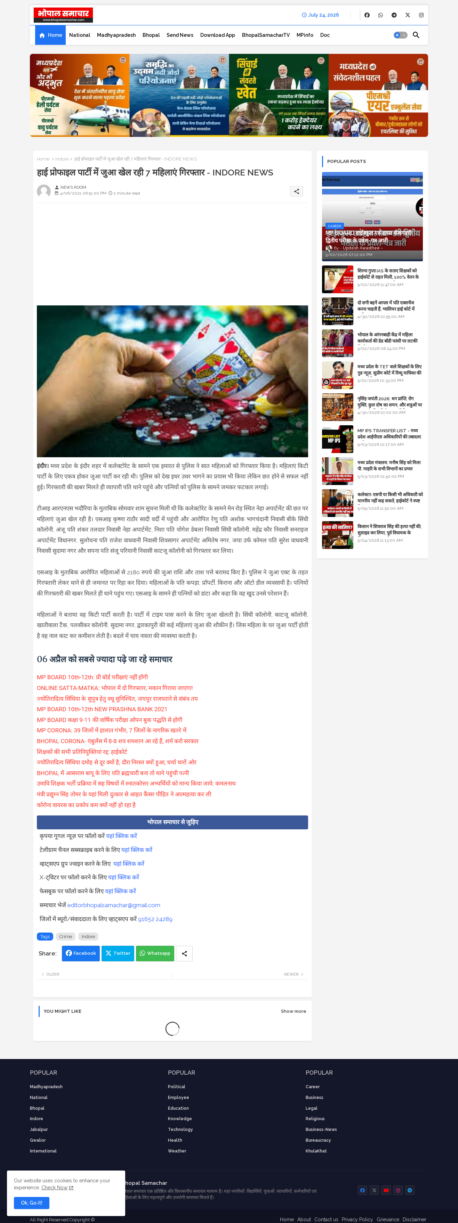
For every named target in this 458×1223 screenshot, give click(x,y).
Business (314, 1097)
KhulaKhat (316, 1151)
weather (177, 1151)
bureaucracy (318, 1140)
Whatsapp (158, 953)
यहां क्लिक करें (121, 835)
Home (55, 35)
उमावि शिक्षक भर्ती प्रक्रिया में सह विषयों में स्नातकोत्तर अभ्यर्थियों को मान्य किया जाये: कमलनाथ (136, 783)
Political (176, 1086)
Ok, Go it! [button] (31, 1203)
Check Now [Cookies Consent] (54, 1187)
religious (315, 1118)
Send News (180, 35)
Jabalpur (39, 1129)
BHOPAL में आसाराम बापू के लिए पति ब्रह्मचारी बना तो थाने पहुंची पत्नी (113, 773)
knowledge (180, 1118)
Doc (325, 35)
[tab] (50, 35)
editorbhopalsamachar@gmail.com (113, 905)
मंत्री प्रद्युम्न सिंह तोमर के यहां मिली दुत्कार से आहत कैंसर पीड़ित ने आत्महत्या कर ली (124, 794)
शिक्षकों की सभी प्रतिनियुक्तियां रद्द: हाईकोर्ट (82, 751)
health (175, 1140)
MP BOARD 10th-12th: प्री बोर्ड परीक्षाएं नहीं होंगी (92, 677)
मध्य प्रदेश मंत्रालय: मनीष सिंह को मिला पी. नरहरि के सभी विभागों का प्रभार (388, 465)
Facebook (85, 953)
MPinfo (305, 35)
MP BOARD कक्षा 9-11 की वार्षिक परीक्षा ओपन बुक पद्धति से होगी (109, 719)
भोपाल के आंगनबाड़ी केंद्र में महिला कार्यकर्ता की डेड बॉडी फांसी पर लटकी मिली (387, 341)
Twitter (121, 953)
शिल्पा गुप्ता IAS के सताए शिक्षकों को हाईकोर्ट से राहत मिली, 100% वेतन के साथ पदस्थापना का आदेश (388, 277)
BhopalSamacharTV (266, 35)
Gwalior (38, 1140)
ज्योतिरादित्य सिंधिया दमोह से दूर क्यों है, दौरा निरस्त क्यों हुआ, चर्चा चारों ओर (116, 762)
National (79, 35)
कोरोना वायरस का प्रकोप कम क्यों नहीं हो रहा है (86, 805)
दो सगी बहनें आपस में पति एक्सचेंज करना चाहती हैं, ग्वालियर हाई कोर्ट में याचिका (386, 309)
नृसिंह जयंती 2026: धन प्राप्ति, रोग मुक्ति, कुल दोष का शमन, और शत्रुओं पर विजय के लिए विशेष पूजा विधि (389, 405)
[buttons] (367, 15)
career (313, 1086)
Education (178, 1108)
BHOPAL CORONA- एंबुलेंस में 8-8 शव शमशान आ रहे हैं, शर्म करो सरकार (118, 741)
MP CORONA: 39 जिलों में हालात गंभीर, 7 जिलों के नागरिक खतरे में (111, 730)
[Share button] (184, 953)
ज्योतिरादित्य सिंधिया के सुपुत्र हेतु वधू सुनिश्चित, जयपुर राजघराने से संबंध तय (117, 698)
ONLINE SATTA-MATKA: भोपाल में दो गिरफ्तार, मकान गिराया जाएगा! (115, 687)
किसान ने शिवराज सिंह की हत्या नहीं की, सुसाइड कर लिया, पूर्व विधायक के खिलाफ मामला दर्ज (389, 533)
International (43, 1151)
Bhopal (151, 35)
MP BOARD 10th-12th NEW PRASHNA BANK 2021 (102, 709)
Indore (62, 159)
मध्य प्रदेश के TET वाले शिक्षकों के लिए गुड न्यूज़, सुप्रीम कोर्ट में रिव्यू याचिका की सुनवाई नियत (389, 373)
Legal (312, 1108)
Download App (217, 35)
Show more (293, 1011)
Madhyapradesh (116, 35)
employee (178, 1097)
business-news (321, 1129)
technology (180, 1129)
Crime (65, 936)
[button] (401, 35)
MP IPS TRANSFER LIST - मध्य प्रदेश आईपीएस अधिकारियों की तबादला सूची (389, 437)
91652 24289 (155, 919)
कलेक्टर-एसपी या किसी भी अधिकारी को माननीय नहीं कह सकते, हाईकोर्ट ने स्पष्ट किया (390, 501)
